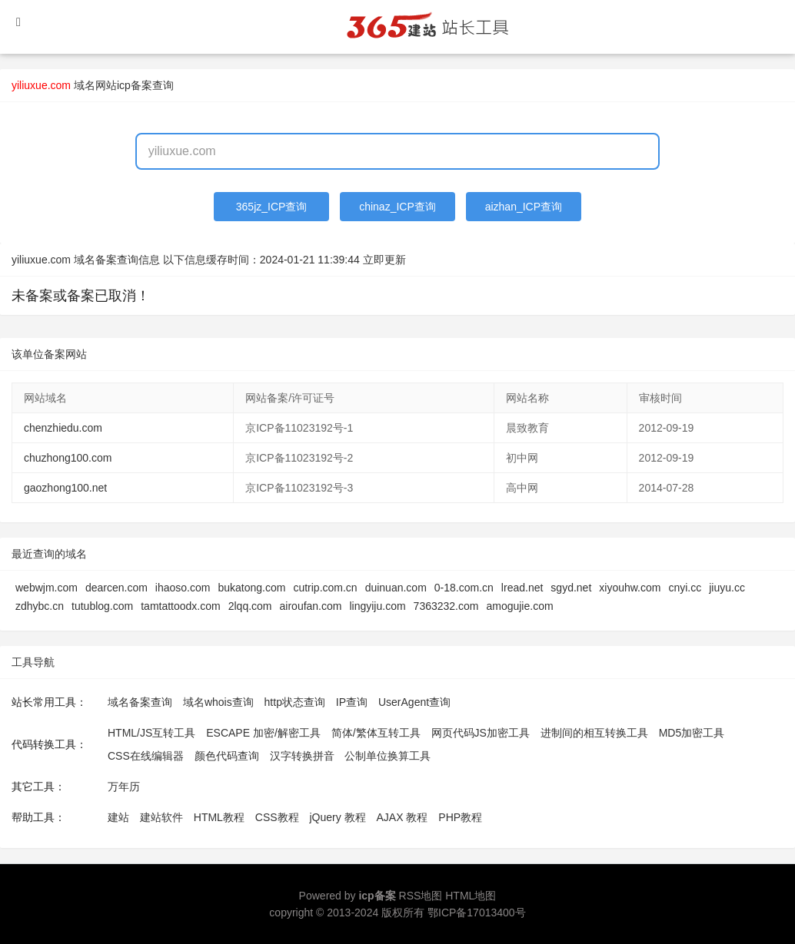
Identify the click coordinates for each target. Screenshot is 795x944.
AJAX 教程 (402, 817)
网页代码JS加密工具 (480, 733)
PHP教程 (460, 817)
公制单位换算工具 (387, 756)
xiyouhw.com (629, 587)
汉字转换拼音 (302, 756)
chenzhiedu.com (63, 428)
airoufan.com (311, 606)
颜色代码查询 (227, 756)
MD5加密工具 (692, 733)
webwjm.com (46, 587)
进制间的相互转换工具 (594, 733)
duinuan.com (396, 587)
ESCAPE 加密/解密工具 (263, 733)
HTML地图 (470, 895)
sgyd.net (571, 587)
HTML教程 (219, 817)
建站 (118, 817)
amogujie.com (519, 606)
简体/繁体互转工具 (376, 733)
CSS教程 (277, 817)
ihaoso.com (183, 587)
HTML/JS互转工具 (151, 733)
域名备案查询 (140, 702)
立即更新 (384, 259)
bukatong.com (251, 587)
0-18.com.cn (464, 587)
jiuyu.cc (727, 587)
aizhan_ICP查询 (523, 206)
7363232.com (446, 606)
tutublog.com (102, 606)
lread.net (522, 587)
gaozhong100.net (65, 488)
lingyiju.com (377, 606)
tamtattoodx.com (181, 606)
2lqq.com (250, 606)
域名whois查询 (218, 702)
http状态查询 (294, 702)
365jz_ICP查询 (272, 206)
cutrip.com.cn (325, 587)
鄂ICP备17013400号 (476, 912)
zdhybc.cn (39, 606)
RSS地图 (421, 895)
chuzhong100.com (67, 458)
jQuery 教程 (337, 817)
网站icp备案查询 (134, 85)
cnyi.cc (684, 587)
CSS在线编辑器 (146, 756)
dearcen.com (116, 587)
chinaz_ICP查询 (397, 206)
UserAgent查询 (414, 702)
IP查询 (352, 702)
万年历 (124, 786)
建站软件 (161, 817)
